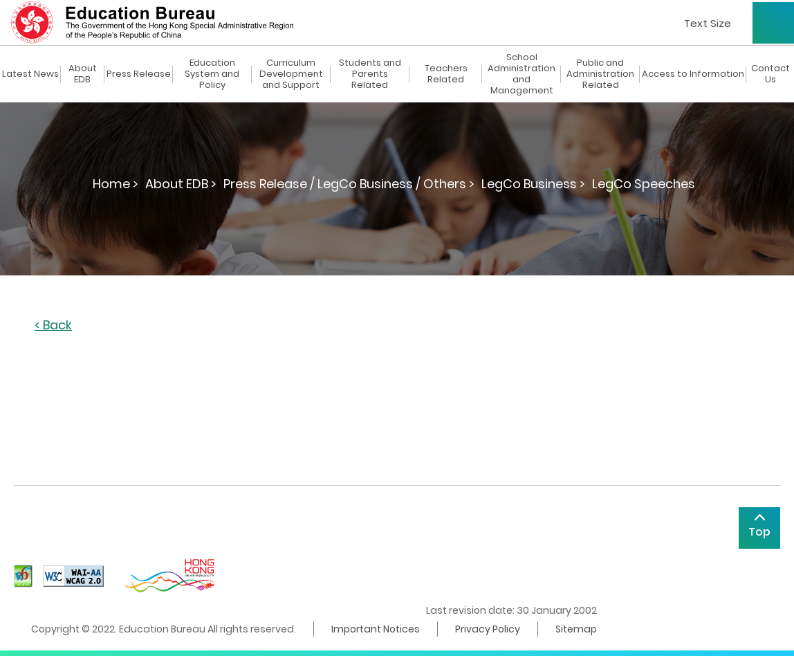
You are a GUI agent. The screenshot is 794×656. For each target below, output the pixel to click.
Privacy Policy (487, 629)
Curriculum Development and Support (291, 74)
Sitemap (576, 629)
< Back (53, 326)
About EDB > (180, 183)
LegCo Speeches (643, 183)
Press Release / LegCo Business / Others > (348, 183)
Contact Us (770, 74)
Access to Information (693, 74)
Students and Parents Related (370, 74)
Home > (115, 183)
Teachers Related (446, 74)
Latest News (30, 74)
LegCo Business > (533, 183)
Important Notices (375, 629)
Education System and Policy (212, 74)
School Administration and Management (521, 74)
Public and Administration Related (600, 74)
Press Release (139, 74)
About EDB (82, 74)
